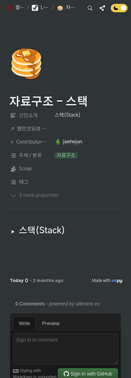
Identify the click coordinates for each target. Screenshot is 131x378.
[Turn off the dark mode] (119, 10)
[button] (15, 8)
